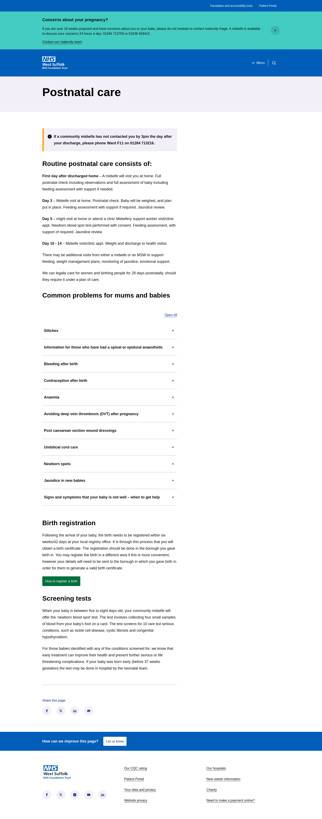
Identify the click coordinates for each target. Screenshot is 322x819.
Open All (171, 315)
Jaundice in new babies (109, 480)
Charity (211, 789)
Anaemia (109, 397)
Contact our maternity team (62, 42)
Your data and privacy (140, 789)
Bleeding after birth (109, 363)
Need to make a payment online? (230, 800)
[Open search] (274, 63)
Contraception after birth (109, 380)
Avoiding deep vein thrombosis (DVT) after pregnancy (109, 413)
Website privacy (135, 800)
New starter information (223, 779)
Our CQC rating (135, 768)
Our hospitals (216, 768)
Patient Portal (267, 5)
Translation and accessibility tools (231, 5)
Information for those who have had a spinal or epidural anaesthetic (109, 347)
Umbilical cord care (109, 447)
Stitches (109, 330)
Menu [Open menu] (258, 62)
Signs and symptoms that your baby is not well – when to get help (109, 497)
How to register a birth (62, 582)
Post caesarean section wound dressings (109, 430)
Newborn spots (109, 463)
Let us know (115, 741)
